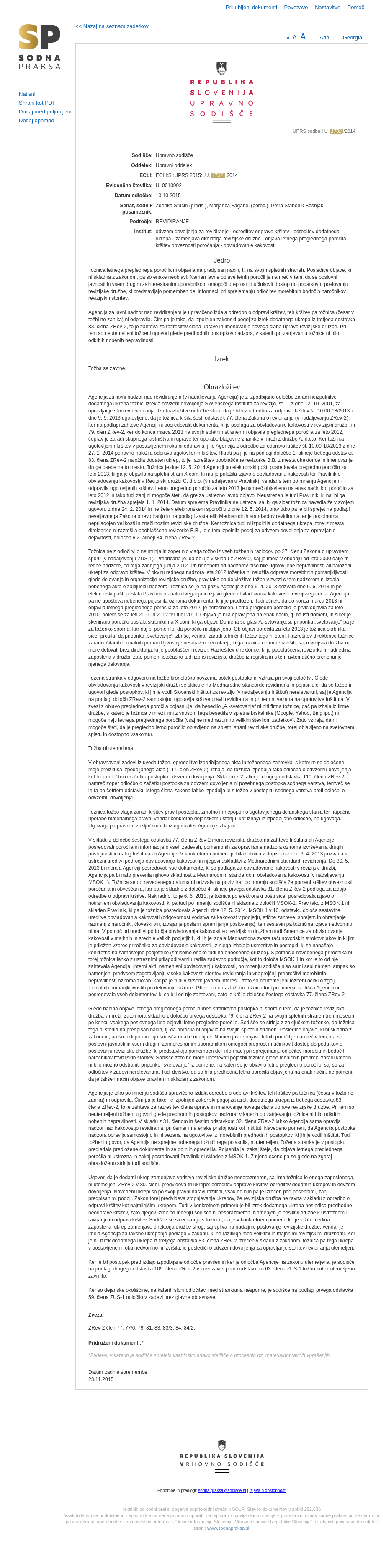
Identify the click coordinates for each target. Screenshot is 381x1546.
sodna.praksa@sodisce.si (222, 1490)
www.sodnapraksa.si (228, 1528)
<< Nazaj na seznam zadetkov (112, 26)
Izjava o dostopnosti (268, 1490)
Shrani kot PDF (37, 103)
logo (40, 46)
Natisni (27, 94)
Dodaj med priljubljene (46, 111)
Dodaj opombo (36, 120)
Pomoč (356, 7)
